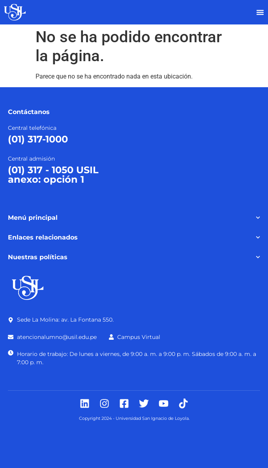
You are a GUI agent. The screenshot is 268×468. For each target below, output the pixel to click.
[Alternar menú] (260, 12)
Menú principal (134, 218)
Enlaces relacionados (134, 237)
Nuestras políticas (134, 257)
